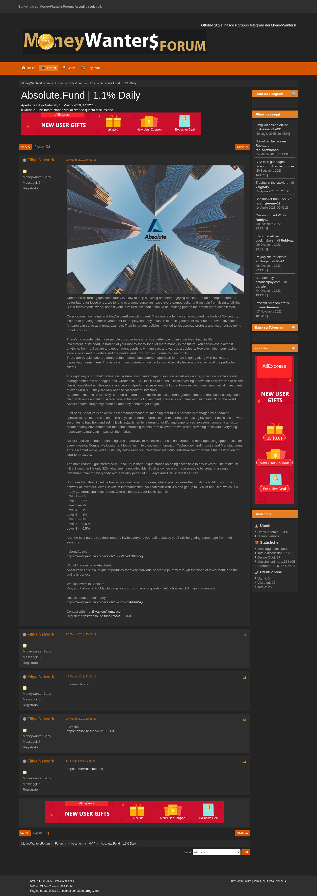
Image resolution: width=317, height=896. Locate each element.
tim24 (280, 261)
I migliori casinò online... (273, 125)
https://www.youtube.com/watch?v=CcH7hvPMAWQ (105, 602)
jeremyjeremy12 (268, 203)
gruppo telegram (251, 25)
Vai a (187, 852)
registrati (94, 6)
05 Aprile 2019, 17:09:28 (81, 761)
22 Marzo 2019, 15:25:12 (81, 634)
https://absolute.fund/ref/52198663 (106, 616)
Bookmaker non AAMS (272, 199)
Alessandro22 (270, 129)
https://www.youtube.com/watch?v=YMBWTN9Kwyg (105, 556)
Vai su (24, 833)
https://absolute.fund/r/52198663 (90, 731)
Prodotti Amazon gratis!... (274, 303)
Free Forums (51, 886)
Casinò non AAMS (269, 215)
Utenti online (271, 572)
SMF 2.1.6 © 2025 (41, 880)
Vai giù (25, 146)
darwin (261, 286)
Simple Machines (63, 880)
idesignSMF (67, 885)
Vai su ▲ (281, 880)
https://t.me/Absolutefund (85, 769)
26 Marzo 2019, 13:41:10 (81, 676)
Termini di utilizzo (264, 880)
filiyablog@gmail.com (107, 611)
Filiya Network (40, 160)
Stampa (242, 146)
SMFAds (34, 886)
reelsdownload (267, 150)
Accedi (80, 6)
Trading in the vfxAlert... (273, 182)
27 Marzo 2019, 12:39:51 (81, 718)
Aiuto (248, 880)
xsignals (262, 187)
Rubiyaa (262, 220)
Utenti (265, 526)
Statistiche (263, 514)
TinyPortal (236, 880)
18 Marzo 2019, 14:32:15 (81, 159)
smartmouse (284, 166)
